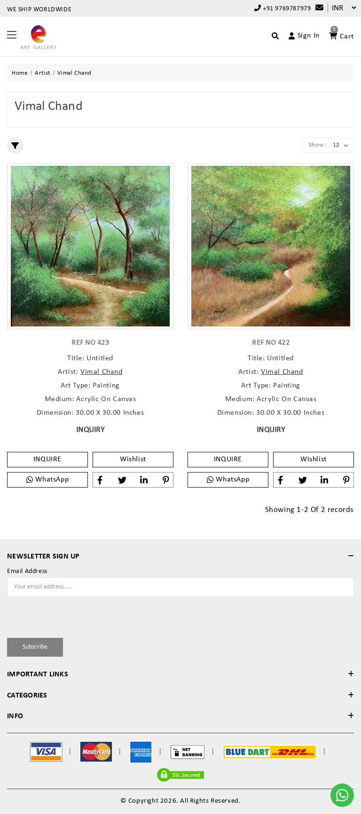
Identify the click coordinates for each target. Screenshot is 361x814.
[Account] (300, 35)
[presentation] (62, 616)
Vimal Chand (101, 372)
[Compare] (317, 8)
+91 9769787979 (282, 8)
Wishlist (133, 459)
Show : (318, 145)
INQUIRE (47, 459)
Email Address (27, 571)
